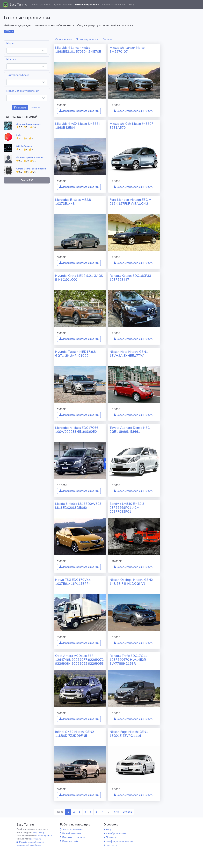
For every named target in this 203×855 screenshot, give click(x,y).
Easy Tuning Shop (43, 835)
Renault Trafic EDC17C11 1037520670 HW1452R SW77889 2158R (128, 660)
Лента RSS (26, 180)
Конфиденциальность (119, 841)
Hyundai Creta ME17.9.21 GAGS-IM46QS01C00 (79, 278)
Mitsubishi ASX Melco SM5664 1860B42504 (78, 126)
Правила (111, 837)
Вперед (127, 812)
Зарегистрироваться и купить (79, 111)
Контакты (111, 845)
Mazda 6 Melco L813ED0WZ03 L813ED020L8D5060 (78, 506)
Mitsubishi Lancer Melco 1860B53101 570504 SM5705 (78, 50)
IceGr (18, 135)
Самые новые (63, 39)
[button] (198, 4)
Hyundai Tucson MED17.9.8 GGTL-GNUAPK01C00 (75, 354)
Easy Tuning (18, 4)
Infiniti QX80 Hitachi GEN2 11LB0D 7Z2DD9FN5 (74, 734)
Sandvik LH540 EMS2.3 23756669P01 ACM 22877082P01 (127, 508)
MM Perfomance (24, 146)
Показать (20, 107)
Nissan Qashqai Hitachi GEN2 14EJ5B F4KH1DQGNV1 (131, 582)
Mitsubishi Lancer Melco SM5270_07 (127, 50)
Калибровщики (63, 4)
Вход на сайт (70, 841)
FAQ (131, 4)
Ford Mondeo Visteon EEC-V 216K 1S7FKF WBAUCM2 (130, 202)
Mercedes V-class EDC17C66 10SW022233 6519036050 (76, 430)
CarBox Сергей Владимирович (31, 168)
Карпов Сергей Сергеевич (29, 157)
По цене (107, 39)
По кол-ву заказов (87, 39)
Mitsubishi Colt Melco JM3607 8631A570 (131, 126)
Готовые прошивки (87, 4)
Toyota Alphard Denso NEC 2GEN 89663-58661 (130, 430)
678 (116, 812)
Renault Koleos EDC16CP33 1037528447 (130, 278)
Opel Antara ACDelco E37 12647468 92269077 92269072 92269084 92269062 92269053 (79, 660)
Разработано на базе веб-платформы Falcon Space (30, 843)
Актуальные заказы (114, 4)
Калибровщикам (116, 833)
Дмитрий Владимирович (28, 124)
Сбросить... (36, 107)
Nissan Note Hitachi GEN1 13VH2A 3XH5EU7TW (129, 354)
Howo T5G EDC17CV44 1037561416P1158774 (73, 582)
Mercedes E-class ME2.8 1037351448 (73, 202)
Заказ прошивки (41, 4)
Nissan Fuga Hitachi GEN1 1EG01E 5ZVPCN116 (129, 734)
